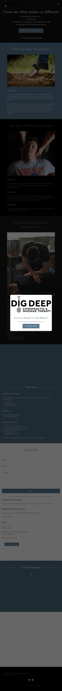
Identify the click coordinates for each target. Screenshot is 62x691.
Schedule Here (31, 326)
